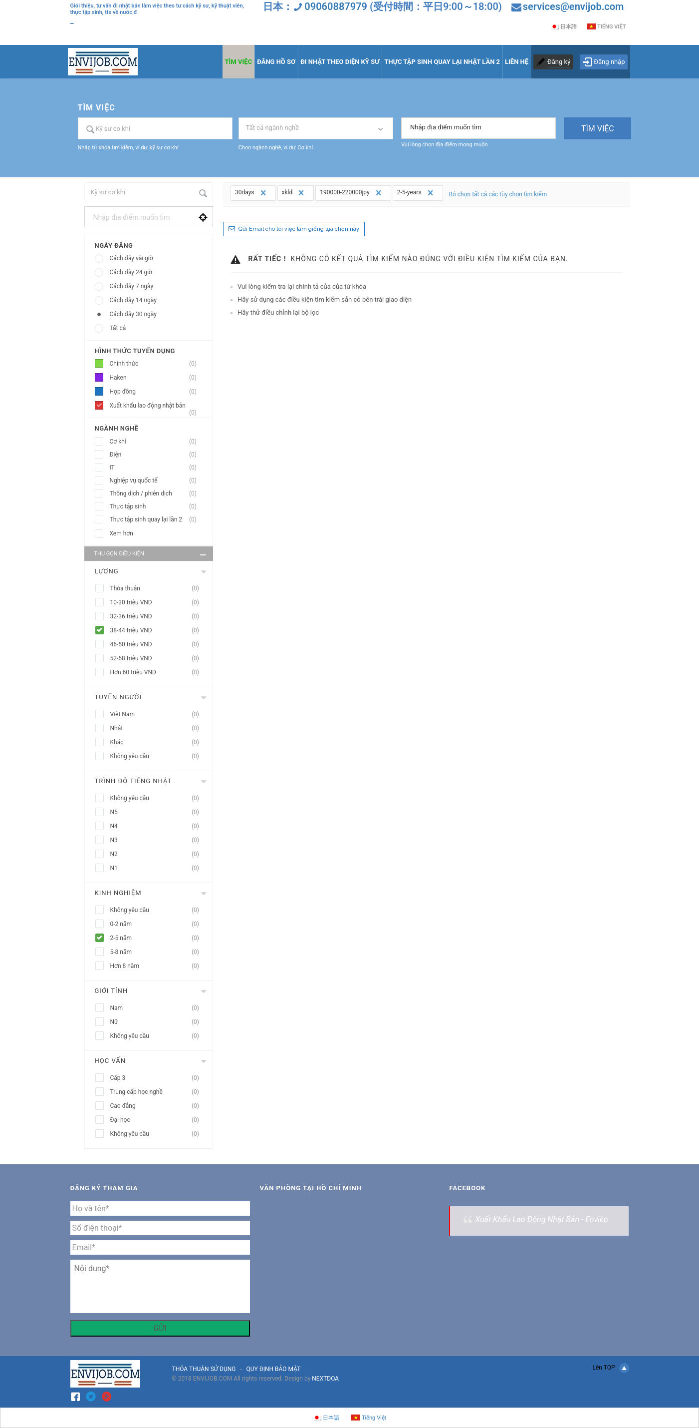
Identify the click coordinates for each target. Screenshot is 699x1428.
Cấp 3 (158, 1078)
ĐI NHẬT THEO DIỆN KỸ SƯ (339, 61)
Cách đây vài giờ (131, 258)
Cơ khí (156, 442)
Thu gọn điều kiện (151, 555)
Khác (158, 742)
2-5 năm (158, 938)
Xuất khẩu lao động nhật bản (156, 407)
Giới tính (111, 990)
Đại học (158, 1120)
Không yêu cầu (158, 756)
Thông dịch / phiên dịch (156, 493)
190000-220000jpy (351, 193)
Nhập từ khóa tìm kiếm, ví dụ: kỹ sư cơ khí (128, 147)
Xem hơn (121, 533)
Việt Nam (158, 714)
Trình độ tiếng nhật (133, 781)
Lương (107, 571)
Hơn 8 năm (158, 966)
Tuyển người (118, 697)
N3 (158, 840)
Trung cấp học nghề (158, 1092)
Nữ (158, 1022)
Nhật (158, 728)
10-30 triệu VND (158, 602)
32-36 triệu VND (158, 616)
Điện (156, 455)
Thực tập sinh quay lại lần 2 (156, 519)
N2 (158, 854)
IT (156, 468)
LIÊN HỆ (516, 61)
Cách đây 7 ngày (132, 286)
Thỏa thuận (158, 588)
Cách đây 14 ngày (133, 300)
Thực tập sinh (156, 506)
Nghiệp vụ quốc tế (156, 480)
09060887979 (335, 6)
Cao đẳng (158, 1106)
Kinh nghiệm (118, 893)
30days (251, 193)
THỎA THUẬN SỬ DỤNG (203, 1369)
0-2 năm (158, 924)
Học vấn (110, 1060)
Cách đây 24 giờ (131, 272)
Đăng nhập (603, 62)
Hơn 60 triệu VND (158, 672)
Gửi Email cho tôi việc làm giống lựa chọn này (298, 229)
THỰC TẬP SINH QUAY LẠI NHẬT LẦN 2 (442, 61)
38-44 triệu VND (158, 630)
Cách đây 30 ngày (133, 314)
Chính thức (156, 364)
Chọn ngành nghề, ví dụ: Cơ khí (275, 147)
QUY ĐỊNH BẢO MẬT (273, 1369)
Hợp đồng (156, 392)
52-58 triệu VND (158, 658)
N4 (158, 826)
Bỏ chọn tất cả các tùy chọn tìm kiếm (498, 194)
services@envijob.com (573, 6)
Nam (158, 1008)
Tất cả (118, 328)
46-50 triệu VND (158, 644)
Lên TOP (610, 1368)
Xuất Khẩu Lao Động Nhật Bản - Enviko (541, 1219)
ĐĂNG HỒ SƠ (276, 61)
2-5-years (416, 193)
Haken (156, 378)
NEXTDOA (325, 1378)
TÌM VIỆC (238, 61)
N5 (158, 812)
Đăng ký (558, 61)
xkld (294, 193)
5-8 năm (158, 952)
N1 (158, 868)
